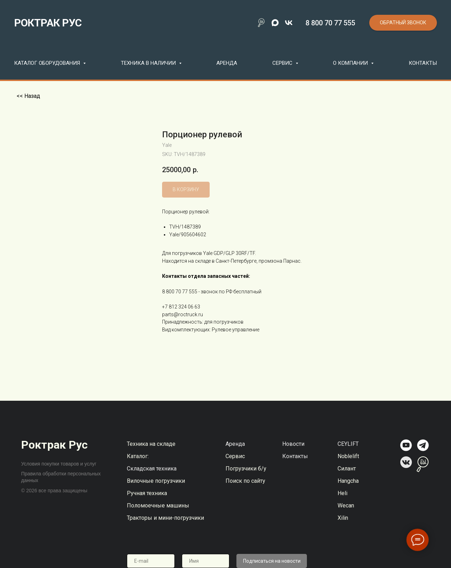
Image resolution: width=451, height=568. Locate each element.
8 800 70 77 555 (330, 23)
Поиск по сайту (245, 481)
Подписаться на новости (272, 561)
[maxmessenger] (275, 22)
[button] (403, 23)
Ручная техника (147, 493)
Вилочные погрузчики (156, 481)
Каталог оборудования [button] (47, 63)
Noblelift (348, 456)
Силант (347, 468)
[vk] (288, 22)
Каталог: (138, 456)
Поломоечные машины (158, 505)
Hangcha (348, 481)
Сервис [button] (283, 63)
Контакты (423, 63)
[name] (206, 561)
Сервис (235, 456)
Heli (342, 493)
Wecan (346, 505)
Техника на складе (151, 444)
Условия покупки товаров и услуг (59, 464)
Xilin (343, 517)
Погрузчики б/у (246, 468)
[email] (151, 561)
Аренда (226, 63)
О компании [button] (351, 63)
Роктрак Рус (54, 444)
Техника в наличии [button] (149, 63)
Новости (293, 444)
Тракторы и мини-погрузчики (165, 517)
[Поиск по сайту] (261, 22)
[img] (406, 445)
